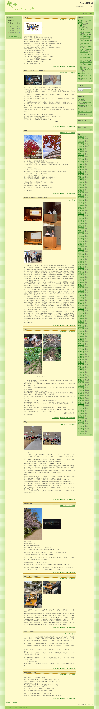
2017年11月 (81, 294)
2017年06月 (81, 302)
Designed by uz (23, 707)
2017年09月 (81, 297)
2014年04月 (81, 364)
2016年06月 (81, 321)
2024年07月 (81, 171)
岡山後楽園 (81, 99)
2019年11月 (81, 259)
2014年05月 (81, 362)
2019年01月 (81, 272)
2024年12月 (81, 163)
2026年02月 (81, 141)
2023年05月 (81, 192)
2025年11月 (81, 146)
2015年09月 (81, 336)
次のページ (16, 702)
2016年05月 (81, 323)
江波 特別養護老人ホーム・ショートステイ (86, 37)
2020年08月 (81, 246)
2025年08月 (81, 151)
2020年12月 (81, 240)
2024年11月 (81, 164)
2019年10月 (81, 261)
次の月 (15, 36)
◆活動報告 (81, 28)
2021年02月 (81, 236)
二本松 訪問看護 (84, 43)
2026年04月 (81, 138)
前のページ (9, 702)
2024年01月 (81, 179)
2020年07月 (81, 248)
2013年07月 (81, 379)
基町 (81, 26)
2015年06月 (81, 341)
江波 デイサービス (85, 29)
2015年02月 (81, 348)
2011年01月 (81, 423)
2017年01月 (81, 310)
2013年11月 (81, 372)
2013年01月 (81, 389)
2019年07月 (81, 266)
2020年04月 (81, 251)
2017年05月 (81, 304)
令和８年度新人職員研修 (84, 102)
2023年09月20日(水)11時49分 (67, 200)
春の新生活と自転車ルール (85, 105)
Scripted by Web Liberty (12, 707)
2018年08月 (81, 281)
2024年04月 (81, 174)
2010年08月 (81, 431)
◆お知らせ (81, 23)
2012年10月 (81, 394)
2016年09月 (81, 317)
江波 (81, 24)
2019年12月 (81, 258)
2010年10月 (81, 428)
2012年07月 (81, 399)
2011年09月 (81, 412)
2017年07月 (81, 300)
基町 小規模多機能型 (85, 64)
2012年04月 (81, 403)
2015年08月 (81, 338)
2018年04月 (81, 287)
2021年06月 (81, 230)
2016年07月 (81, 320)
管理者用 (91, 13)
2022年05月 (81, 212)
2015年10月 (81, 335)
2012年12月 (81, 390)
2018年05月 (81, 286)
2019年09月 (81, 263)
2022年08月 (81, 207)
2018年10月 (81, 277)
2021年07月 (81, 228)
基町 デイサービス (85, 54)
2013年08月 (81, 377)
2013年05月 (81, 382)
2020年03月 (81, 253)
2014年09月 (81, 356)
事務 (81, 67)
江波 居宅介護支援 (85, 32)
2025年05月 (81, 156)
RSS (86, 13)
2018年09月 (81, 279)
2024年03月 (81, 176)
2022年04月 (81, 213)
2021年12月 (81, 220)
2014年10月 (81, 354)
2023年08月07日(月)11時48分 (67, 331)
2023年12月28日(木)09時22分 (67, 73)
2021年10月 (81, 223)
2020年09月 (81, 245)
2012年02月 (81, 407)
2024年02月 (81, 177)
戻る (82, 13)
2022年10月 (81, 204)
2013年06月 (81, 381)
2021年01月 (81, 238)
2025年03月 (81, 159)
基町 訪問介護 (84, 51)
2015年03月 (81, 346)
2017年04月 (81, 305)
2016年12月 (81, 312)
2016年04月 (81, 325)
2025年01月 (81, 161)
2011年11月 (81, 408)
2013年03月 (81, 385)
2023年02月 (81, 197)
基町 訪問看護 (84, 60)
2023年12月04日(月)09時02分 (67, 132)
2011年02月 (81, 421)
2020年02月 (81, 254)
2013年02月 (81, 387)
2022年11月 (81, 202)
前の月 (11, 36)
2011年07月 (81, 415)
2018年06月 (81, 284)
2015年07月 (81, 340)
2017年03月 (81, 307)
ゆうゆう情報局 (85, 3)
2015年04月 (81, 344)
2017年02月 (81, 308)
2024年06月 (81, 172)
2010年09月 (81, 430)
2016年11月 (81, 313)
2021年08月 (81, 226)
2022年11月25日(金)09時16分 (67, 634)
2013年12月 (81, 371)
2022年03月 (81, 215)
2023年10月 (81, 184)
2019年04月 (81, 271)
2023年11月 (81, 182)
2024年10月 (81, 166)
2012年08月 (81, 397)
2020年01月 (81, 256)
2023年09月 (81, 186)
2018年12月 (81, 274)
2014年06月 (81, 361)
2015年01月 (81, 349)
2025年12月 (81, 145)
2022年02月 (81, 217)
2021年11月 (81, 222)
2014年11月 (81, 353)
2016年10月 (81, 315)
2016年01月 (81, 330)
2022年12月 (81, 200)
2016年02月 (81, 328)
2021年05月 (81, 231)
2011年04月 (81, 418)
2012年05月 (81, 402)
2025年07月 (81, 153)
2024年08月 (81, 169)
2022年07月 (81, 209)
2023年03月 (81, 195)
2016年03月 (81, 326)
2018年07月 (81, 282)
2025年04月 (81, 158)
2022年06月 (81, 210)
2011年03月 (81, 420)
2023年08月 (81, 187)
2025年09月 (81, 150)
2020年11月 (81, 241)
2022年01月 (81, 218)
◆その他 (80, 72)
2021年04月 (81, 233)
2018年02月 (81, 290)
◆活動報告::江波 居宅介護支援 (67, 66)
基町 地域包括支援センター (86, 62)
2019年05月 (81, 269)
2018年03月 (81, 289)
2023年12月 (81, 181)
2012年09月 (81, 395)
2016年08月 (81, 318)
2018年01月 (81, 292)
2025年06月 (81, 154)
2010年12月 (81, 425)
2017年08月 (81, 299)
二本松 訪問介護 (84, 40)
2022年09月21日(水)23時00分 (67, 674)
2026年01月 (81, 143)
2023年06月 (81, 191)
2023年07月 (81, 189)
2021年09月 (81, 225)
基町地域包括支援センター (86, 69)
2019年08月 (81, 264)
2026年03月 (81, 140)
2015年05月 (81, 343)
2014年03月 (81, 366)
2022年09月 (81, 205)
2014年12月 (81, 351)
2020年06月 (81, 249)
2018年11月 (81, 276)
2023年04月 (81, 194)
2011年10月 (81, 410)
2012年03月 (81, 405)
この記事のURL (55, 66)
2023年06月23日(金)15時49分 (67, 424)
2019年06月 (81, 267)
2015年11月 (81, 333)
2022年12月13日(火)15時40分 (67, 578)
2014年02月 (81, 367)
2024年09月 (81, 168)
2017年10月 (81, 295)
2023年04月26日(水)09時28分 (67, 505)
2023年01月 (81, 199)
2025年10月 (81, 148)
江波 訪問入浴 (84, 35)
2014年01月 (81, 369)
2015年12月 (81, 331)
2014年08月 (81, 358)
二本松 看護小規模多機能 (86, 47)
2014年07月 (81, 359)
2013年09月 (81, 376)
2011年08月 (81, 413)
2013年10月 (81, 374)
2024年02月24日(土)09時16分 (67, 19)
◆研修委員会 (81, 73)
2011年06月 (81, 416)
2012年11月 (81, 392)
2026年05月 (81, 136)
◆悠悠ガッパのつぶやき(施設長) (84, 21)
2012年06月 (81, 400)
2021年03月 (81, 235)
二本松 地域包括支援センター (86, 49)
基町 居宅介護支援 (85, 57)
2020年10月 (81, 243)
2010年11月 (81, 426)
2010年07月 (81, 433)
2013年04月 (81, 384)
